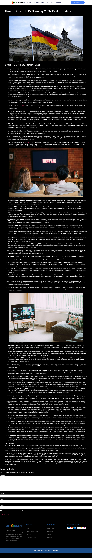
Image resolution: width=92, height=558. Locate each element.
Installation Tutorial (38, 2)
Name (2, 493)
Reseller (58, 2)
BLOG (52, 2)
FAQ (48, 2)
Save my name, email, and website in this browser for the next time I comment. (21, 511)
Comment (3, 475)
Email (2, 499)
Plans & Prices (27, 2)
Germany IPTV (21, 105)
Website (2, 505)
